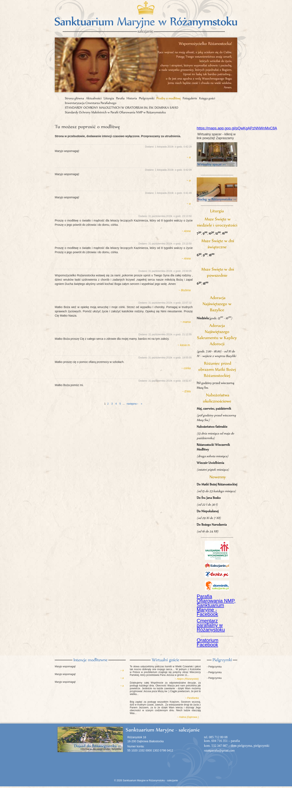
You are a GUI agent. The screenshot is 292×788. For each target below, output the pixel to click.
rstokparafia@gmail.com (219, 750)
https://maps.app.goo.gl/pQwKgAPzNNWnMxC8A (237, 128)
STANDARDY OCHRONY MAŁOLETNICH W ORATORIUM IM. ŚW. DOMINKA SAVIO (121, 107)
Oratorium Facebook (207, 642)
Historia (132, 98)
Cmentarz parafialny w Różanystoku (211, 625)
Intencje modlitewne (90, 660)
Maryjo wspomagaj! (65, 666)
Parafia (120, 98)
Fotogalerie (190, 98)
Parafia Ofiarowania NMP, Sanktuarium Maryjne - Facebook (216, 605)
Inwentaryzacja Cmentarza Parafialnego (90, 103)
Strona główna (74, 98)
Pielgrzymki (146, 98)
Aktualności (94, 98)
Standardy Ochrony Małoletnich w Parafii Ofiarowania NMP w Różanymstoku (115, 112)
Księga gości (207, 98)
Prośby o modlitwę (168, 98)
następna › (132, 403)
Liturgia (109, 98)
